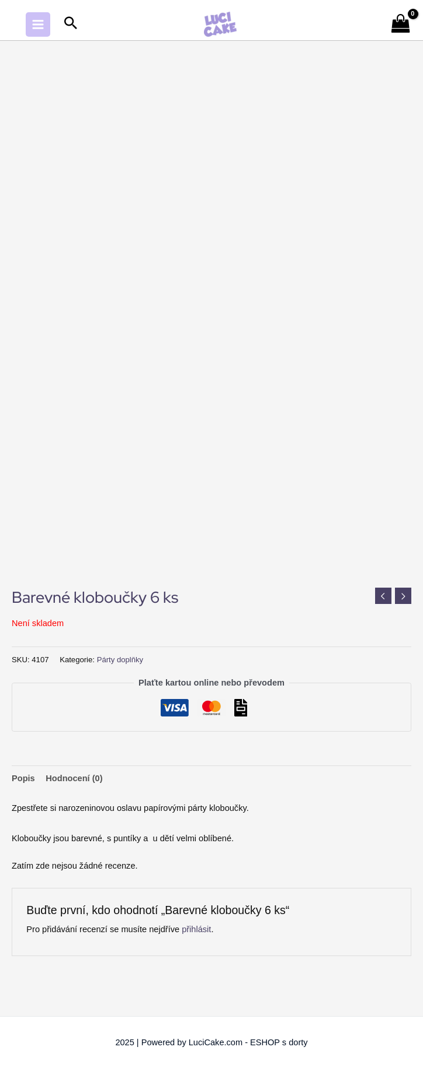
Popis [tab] (23, 778)
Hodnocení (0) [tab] (74, 778)
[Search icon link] (70, 24)
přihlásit (196, 929)
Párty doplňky (120, 659)
